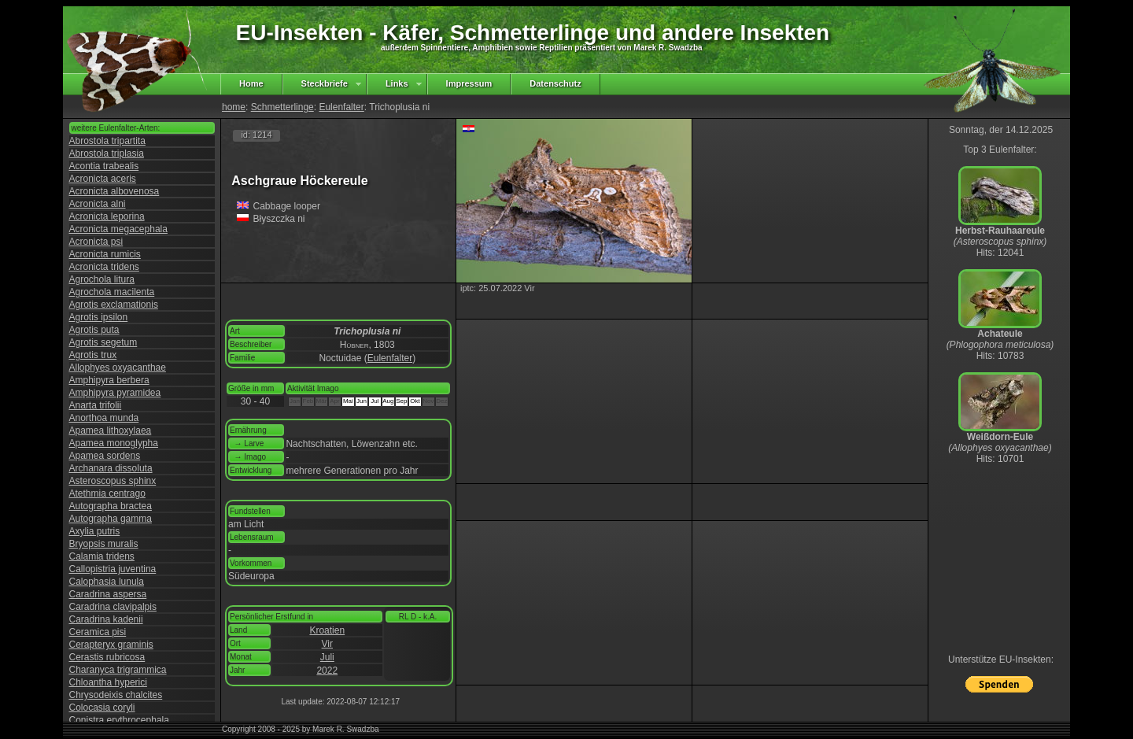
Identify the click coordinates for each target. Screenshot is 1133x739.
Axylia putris (94, 531)
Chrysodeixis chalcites (116, 694)
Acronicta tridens (104, 266)
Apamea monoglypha (113, 443)
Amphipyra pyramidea (115, 392)
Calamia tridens (102, 556)
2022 (327, 670)
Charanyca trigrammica (118, 669)
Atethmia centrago (107, 493)
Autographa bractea (110, 506)
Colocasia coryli (102, 707)
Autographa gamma (110, 518)
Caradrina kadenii (106, 619)
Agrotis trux (93, 354)
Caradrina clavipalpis (113, 606)
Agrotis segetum (103, 342)
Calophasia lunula (106, 581)
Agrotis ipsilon (98, 317)
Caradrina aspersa (108, 594)
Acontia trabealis (104, 166)
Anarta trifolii (95, 405)
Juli (327, 657)
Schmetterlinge (282, 107)
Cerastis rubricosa (107, 657)
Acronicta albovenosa (114, 191)
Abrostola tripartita (107, 140)
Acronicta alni (97, 203)
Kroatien (327, 630)
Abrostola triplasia (106, 153)
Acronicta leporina (107, 216)
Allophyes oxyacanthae (117, 367)
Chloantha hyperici (108, 682)
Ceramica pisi (98, 631)
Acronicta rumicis (105, 254)
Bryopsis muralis (103, 543)
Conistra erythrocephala (119, 720)
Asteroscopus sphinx (113, 480)
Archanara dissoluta (111, 468)
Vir (327, 643)
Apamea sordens (105, 455)
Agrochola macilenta (112, 291)
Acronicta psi (96, 241)
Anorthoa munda (104, 417)
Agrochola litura (102, 279)
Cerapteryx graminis (111, 644)
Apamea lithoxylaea (110, 430)
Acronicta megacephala (118, 229)
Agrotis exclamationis (113, 304)
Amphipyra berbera (109, 380)
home (233, 107)
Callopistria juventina (113, 569)
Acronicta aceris (102, 178)
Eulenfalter (341, 107)
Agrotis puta (94, 329)
